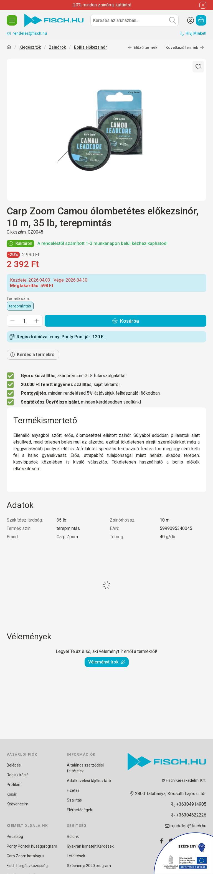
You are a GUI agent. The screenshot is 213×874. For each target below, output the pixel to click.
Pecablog (15, 836)
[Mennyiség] (24, 321)
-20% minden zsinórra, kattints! (101, 4)
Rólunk (73, 836)
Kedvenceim (17, 804)
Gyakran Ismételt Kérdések (90, 846)
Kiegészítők (30, 47)
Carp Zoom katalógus (25, 856)
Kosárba (125, 321)
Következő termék (185, 47)
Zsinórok (57, 47)
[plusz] (37, 321)
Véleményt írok (106, 662)
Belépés (14, 765)
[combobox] (134, 20)
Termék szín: (18, 298)
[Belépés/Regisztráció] (190, 20)
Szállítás (74, 800)
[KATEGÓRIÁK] (12, 20)
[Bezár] (202, 5)
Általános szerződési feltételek (85, 768)
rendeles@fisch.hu (29, 33)
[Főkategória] (9, 47)
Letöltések (76, 856)
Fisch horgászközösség (27, 865)
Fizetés (73, 790)
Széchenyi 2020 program (89, 865)
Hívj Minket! (196, 33)
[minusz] (12, 321)
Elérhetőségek (79, 810)
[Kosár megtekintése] (201, 20)
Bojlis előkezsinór (90, 47)
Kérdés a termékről (32, 354)
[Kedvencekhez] (198, 66)
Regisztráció (18, 775)
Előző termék (142, 47)
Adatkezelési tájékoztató (89, 780)
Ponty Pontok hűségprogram (32, 846)
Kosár (12, 794)
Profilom (14, 784)
